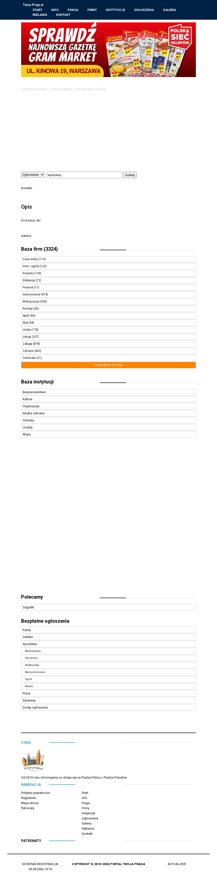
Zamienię (29, 701)
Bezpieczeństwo (34, 393)
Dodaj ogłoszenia (35, 708)
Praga (73, 10)
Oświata (28, 421)
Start (37, 10)
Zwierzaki (29, 358)
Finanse (28, 288)
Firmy (92, 10)
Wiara (27, 435)
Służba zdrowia (33, 414)
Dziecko (28, 274)
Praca (26, 694)
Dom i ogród (31, 267)
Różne (101, 90)
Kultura (27, 400)
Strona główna (34, 90)
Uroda (27, 330)
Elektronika (32, 665)
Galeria (169, 10)
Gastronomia (32, 295)
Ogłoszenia (144, 10)
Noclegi (28, 309)
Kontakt (63, 15)
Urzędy (28, 428)
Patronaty (27, 809)
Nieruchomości (35, 672)
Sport (26, 316)
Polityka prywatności (35, 793)
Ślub (26, 323)
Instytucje (115, 10)
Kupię (27, 630)
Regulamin (28, 798)
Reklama (40, 15)
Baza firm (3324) (39, 250)
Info (55, 10)
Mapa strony (30, 804)
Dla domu (31, 658)
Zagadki (28, 608)
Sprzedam (84, 90)
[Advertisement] (108, 136)
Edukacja (29, 281)
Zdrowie (28, 351)
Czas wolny (31, 260)
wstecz (26, 236)
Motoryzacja (31, 302)
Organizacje (31, 407)
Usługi (27, 337)
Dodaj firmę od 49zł (108, 366)
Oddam (28, 637)
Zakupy (28, 344)
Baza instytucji (37, 382)
